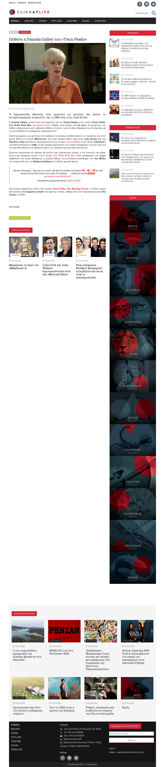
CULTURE (72, 20)
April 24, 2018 (73, 180)
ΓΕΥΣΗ (42, 20)
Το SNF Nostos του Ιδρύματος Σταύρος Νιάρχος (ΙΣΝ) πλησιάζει (138, 96)
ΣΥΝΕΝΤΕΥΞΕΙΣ (132, 127)
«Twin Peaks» (72, 141)
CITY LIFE (56, 20)
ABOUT (12, 3)
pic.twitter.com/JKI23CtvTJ (57, 176)
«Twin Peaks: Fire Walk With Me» (56, 155)
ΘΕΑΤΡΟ (29, 20)
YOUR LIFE (100, 20)
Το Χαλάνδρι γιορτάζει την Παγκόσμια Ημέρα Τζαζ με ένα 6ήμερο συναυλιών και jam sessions (136, 47)
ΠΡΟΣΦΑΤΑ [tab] (133, 33)
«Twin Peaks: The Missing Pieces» (70, 188)
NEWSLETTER (34, 3)
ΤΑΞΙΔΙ (85, 20)
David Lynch (43, 125)
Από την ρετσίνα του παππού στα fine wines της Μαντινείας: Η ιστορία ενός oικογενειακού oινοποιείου (137, 177)
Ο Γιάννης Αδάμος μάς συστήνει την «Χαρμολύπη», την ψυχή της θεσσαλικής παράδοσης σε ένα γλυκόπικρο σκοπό (137, 158)
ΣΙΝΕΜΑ (14, 20)
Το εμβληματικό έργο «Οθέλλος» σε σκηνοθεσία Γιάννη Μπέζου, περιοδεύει (137, 112)
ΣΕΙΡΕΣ (26, 218)
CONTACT (21, 3)
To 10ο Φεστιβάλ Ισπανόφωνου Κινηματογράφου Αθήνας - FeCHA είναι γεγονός (138, 81)
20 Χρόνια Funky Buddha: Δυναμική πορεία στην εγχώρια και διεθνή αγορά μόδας (137, 65)
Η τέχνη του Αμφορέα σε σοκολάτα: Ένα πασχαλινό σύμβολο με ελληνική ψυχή (138, 140)
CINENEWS (15, 218)
